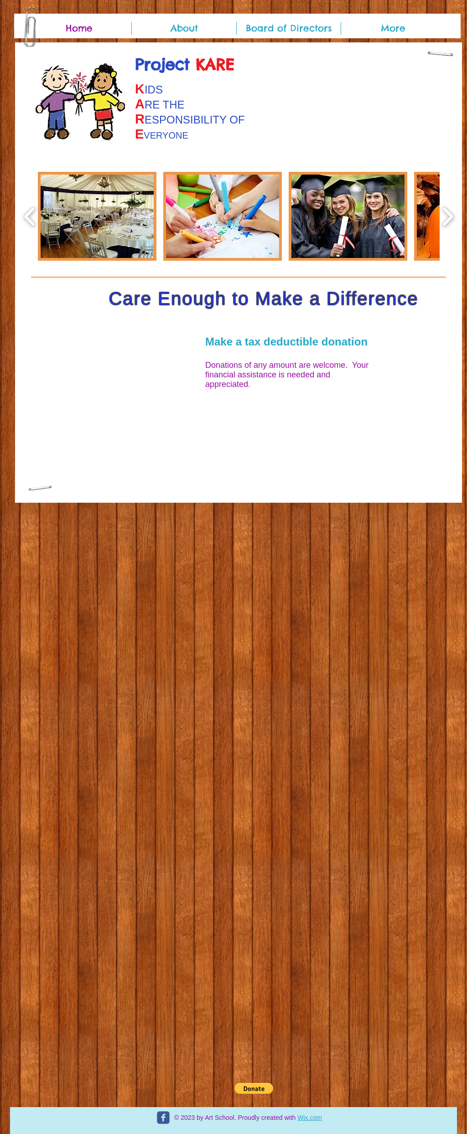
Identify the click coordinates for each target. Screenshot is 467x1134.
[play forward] (447, 216)
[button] (97, 216)
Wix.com (309, 1117)
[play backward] (30, 216)
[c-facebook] (163, 1117)
